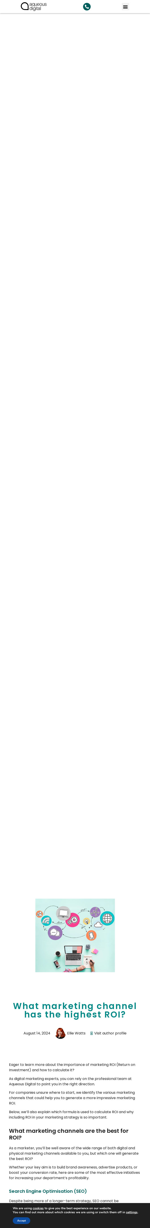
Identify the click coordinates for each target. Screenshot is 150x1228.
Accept (21, 1220)
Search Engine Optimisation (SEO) (48, 1191)
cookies (38, 1208)
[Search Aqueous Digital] (87, 6)
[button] (125, 6)
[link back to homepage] (34, 6)
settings (131, 1212)
